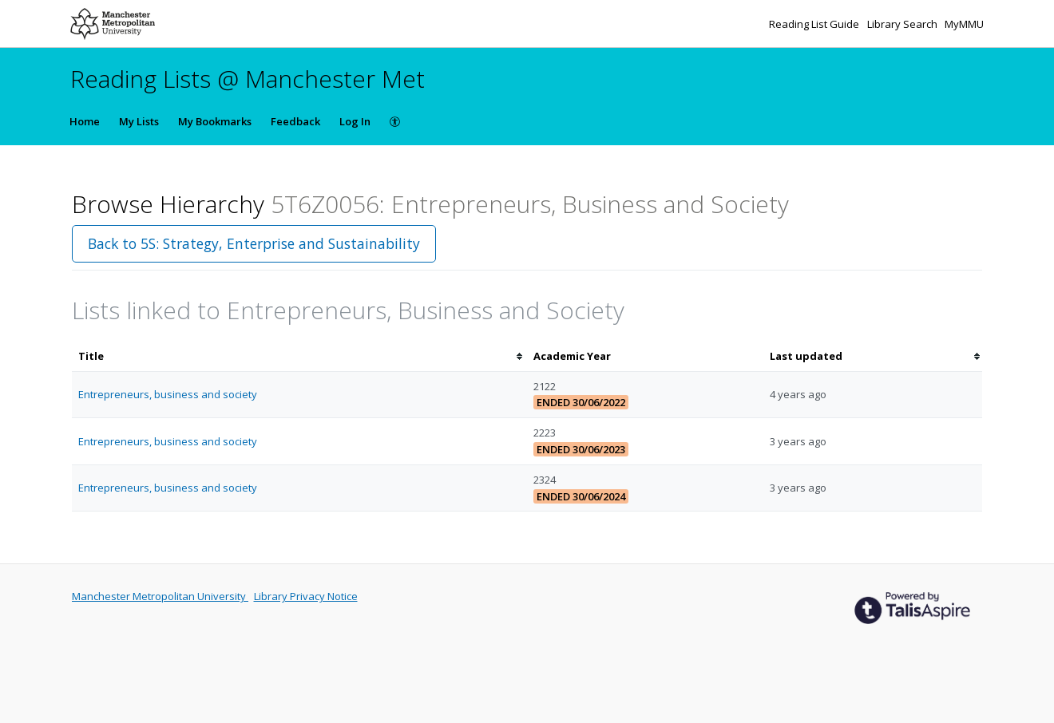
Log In (354, 121)
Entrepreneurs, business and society (167, 394)
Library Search (903, 24)
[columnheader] (299, 356)
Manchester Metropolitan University (160, 596)
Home (84, 121)
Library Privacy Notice (306, 596)
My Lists (139, 121)
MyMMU (964, 24)
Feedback (295, 121)
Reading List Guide (815, 24)
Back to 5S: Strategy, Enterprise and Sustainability (254, 243)
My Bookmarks (215, 121)
